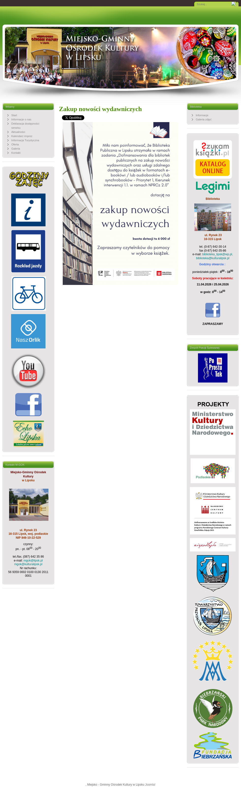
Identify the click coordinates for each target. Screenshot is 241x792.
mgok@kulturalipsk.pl (28, 564)
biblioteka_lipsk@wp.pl (217, 254)
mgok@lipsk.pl (33, 560)
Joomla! (150, 784)
